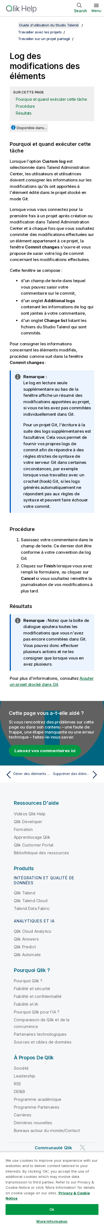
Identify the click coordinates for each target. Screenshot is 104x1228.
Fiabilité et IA (26, 1004)
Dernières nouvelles (33, 1122)
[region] (52, 1190)
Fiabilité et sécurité (32, 988)
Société (21, 1068)
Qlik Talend (24, 892)
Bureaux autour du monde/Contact (47, 1130)
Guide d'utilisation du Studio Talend (48, 25)
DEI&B (19, 1091)
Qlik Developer (28, 821)
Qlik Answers (26, 939)
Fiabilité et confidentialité (38, 996)
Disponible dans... (32, 127)
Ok (51, 1209)
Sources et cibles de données (43, 1042)
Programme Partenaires (36, 1107)
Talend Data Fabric (32, 908)
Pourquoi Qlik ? (28, 980)
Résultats (24, 113)
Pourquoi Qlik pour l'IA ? (36, 1012)
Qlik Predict (25, 946)
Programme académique (37, 1099)
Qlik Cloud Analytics (32, 931)
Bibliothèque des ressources (41, 852)
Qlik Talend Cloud (30, 900)
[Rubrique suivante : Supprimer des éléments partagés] (76, 774)
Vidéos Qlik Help (30, 813)
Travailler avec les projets (40, 32)
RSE (17, 1083)
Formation (23, 829)
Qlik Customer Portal (33, 845)
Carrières (22, 1115)
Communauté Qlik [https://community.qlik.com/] (53, 1147)
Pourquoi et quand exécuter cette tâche (51, 99)
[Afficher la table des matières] (11, 25)
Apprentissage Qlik (32, 837)
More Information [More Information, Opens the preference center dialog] (51, 1221)
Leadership (24, 1076)
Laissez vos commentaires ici (44, 750)
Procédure (25, 106)
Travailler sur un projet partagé (44, 38)
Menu (96, 10)
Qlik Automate (27, 954)
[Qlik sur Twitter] (82, 1147)
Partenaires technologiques (40, 1034)
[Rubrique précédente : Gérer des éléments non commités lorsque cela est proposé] (27, 774)
